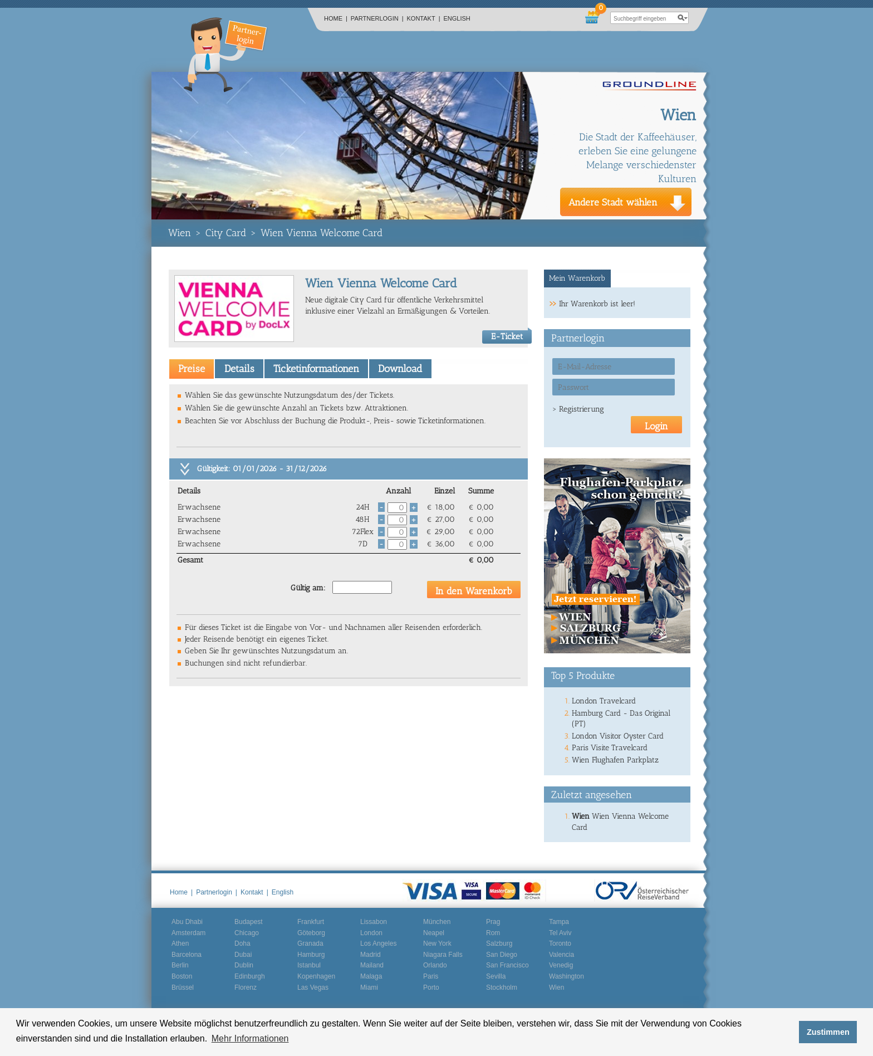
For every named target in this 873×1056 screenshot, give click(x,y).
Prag (493, 922)
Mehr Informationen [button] (250, 1038)
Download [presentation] (400, 369)
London (371, 933)
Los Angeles (378, 943)
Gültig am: (308, 588)
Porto (431, 987)
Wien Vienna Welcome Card (321, 233)
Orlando (435, 965)
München (436, 922)
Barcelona (186, 955)
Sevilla (496, 976)
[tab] (191, 369)
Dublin (243, 965)
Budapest (248, 922)
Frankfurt (310, 922)
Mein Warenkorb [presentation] (577, 278)
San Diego (501, 955)
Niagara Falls (443, 955)
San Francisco (507, 965)
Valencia (561, 955)
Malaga (371, 976)
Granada (310, 943)
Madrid (370, 955)
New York (437, 943)
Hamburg (311, 955)
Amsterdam (188, 933)
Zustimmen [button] (828, 1032)
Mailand (372, 965)
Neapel (433, 933)
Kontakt (423, 18)
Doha (242, 943)
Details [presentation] (239, 369)
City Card (225, 233)
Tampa (559, 922)
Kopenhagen (316, 976)
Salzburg (499, 943)
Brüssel (182, 987)
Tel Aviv (560, 933)
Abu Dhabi (187, 922)
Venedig (561, 965)
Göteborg (311, 933)
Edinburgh (249, 976)
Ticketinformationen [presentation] (316, 369)
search (682, 18)
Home (335, 18)
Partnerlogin (377, 18)
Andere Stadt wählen (613, 202)
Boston (181, 976)
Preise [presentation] (191, 369)
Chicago (246, 933)
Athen (180, 943)
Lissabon (373, 922)
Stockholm (501, 987)
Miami (369, 987)
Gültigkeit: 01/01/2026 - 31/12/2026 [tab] (262, 468)
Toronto (560, 943)
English (457, 18)
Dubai (243, 955)
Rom (493, 933)
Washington (566, 976)
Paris (430, 976)
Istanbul (309, 965)
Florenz (245, 987)
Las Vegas (312, 987)
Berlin (180, 965)
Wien (179, 233)
